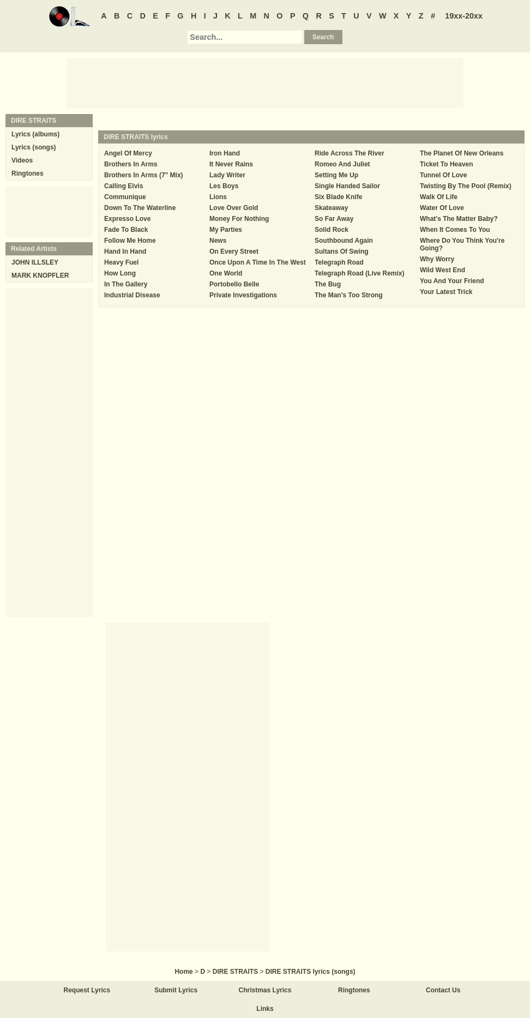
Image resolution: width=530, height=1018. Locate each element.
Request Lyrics (87, 990)
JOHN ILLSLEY (34, 262)
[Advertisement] (265, 82)
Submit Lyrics (175, 990)
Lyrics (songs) (33, 147)
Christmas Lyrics (265, 990)
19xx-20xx (464, 15)
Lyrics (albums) (35, 134)
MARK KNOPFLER (40, 275)
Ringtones (27, 173)
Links (264, 1009)
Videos (22, 160)
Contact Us (443, 990)
